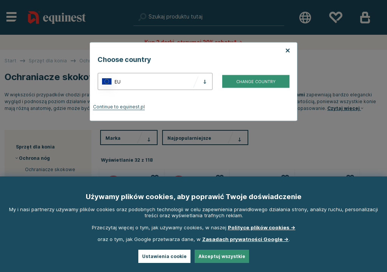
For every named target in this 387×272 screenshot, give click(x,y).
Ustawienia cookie (164, 256)
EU (118, 81)
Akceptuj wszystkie (221, 256)
